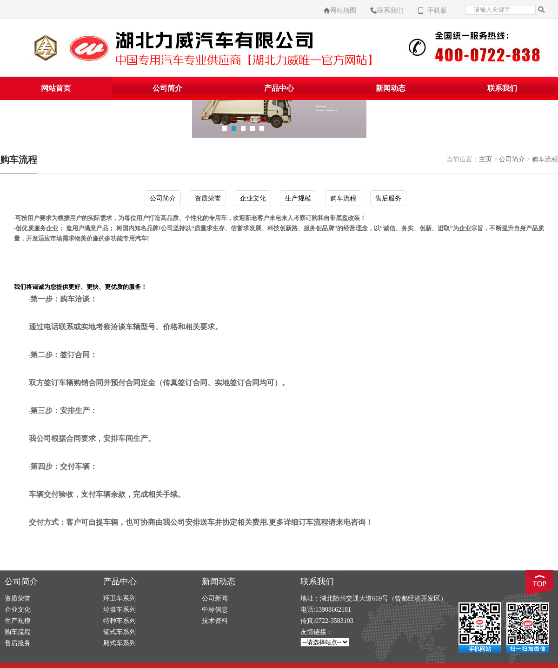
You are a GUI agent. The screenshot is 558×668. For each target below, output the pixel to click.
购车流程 (545, 159)
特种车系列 (119, 620)
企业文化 (253, 198)
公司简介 (167, 88)
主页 (485, 159)
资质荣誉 (208, 198)
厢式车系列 (119, 643)
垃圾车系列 (119, 609)
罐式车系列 (119, 631)
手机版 (437, 10)
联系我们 (390, 10)
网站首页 (56, 88)
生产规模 (298, 198)
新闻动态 (390, 88)
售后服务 (388, 198)
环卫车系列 (119, 598)
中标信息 (215, 609)
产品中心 (279, 88)
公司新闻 (215, 598)
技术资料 (215, 620)
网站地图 (343, 10)
